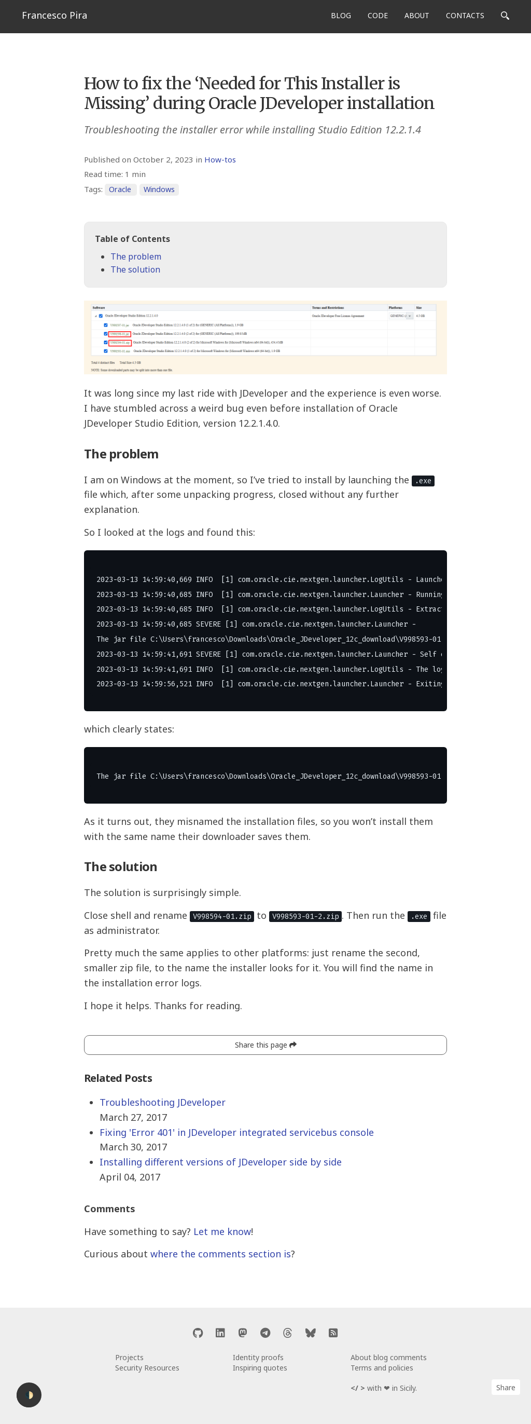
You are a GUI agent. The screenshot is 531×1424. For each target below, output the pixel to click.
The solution (135, 269)
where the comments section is (220, 1253)
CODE (378, 15)
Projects (129, 1357)
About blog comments (389, 1357)
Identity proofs (258, 1357)
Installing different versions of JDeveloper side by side (221, 1162)
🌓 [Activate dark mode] (29, 1395)
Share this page (266, 1045)
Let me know (222, 1231)
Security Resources (147, 1368)
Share (505, 1387)
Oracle (120, 189)
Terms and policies (382, 1368)
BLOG (341, 15)
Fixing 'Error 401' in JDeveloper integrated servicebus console (237, 1132)
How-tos (220, 159)
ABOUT (416, 15)
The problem (135, 256)
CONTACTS (465, 15)
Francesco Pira (54, 15)
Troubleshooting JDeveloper (163, 1102)
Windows (159, 189)
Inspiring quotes (260, 1368)
